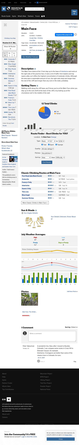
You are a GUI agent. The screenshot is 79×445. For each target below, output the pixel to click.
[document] (61, 436)
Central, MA (43, 22)
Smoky (10, 112)
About (4, 374)
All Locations (25, 22)
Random (4, 137)
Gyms (14, 16)
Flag (75, 361)
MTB (10, 2)
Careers (5, 416)
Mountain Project (46, 374)
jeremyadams (33, 45)
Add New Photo (72, 291)
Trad (43, 145)
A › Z (14, 54)
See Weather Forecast (30, 57)
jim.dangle (39, 50)
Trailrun (23, 2)
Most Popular (6, 135)
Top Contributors (8, 389)
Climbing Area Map (10, 38)
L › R (5, 54)
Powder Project (45, 386)
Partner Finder (7, 383)
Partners (31, 16)
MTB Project (44, 377)
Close (61, 439)
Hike (15, 2)
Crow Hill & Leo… (54, 22)
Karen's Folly (12, 86)
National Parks (45, 389)
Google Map (33, 38)
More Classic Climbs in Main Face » (35, 203)
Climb (3, 2)
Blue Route (12, 69)
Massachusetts (34, 22)
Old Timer (32, 50)
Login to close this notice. (29, 437)
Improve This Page (71, 24)
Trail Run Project (46, 383)
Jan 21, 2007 (41, 357)
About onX (6, 413)
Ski (30, 2)
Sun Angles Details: (34, 220)
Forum (37, 16)
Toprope (59, 145)
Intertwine (11, 74)
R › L (10, 54)
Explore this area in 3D (64, 35)
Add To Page (73, 27)
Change (53, 137)
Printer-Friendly (7, 146)
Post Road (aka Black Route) (12, 93)
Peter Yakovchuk (28, 346)
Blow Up (11, 102)
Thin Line (11, 107)
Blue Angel (12, 64)
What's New (22, 16)
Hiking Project (45, 380)
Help (3, 377)
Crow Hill (24, 24)
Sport (51, 145)
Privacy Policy (68, 435)
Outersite (11, 59)
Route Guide (6, 16)
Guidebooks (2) (7, 150)
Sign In (74, 12)
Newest (14, 135)
